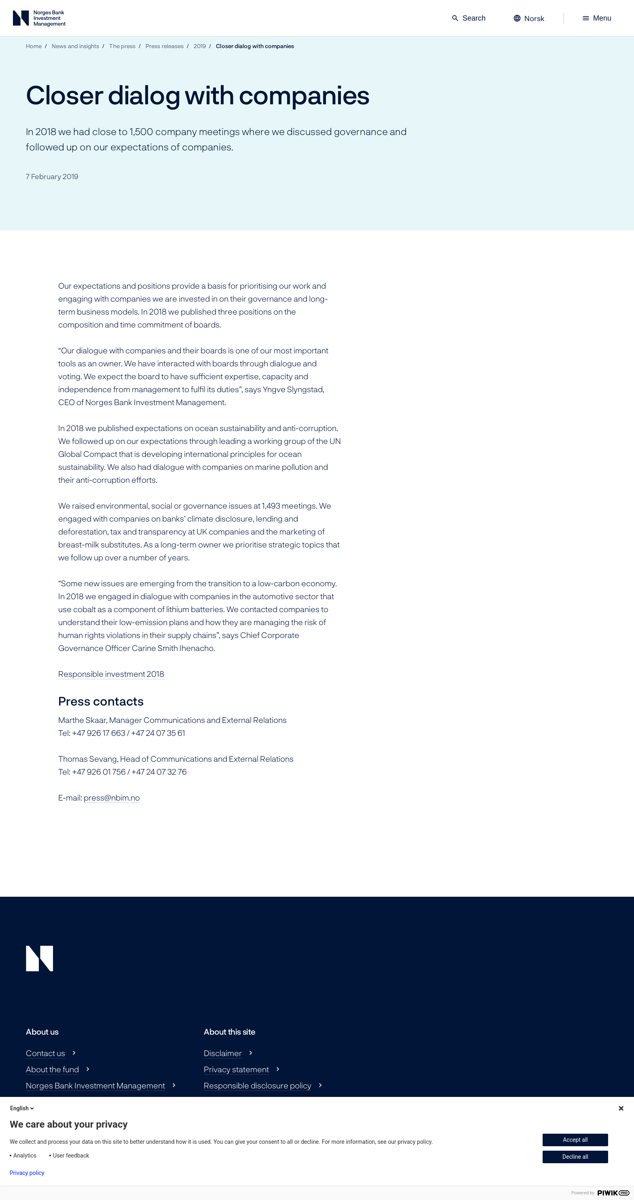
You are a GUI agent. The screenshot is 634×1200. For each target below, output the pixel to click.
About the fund (52, 1069)
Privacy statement (236, 1069)
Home (34, 45)
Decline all (575, 1157)
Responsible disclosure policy (257, 1085)
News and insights (75, 45)
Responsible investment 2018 (111, 673)
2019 (200, 45)
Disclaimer (223, 1053)
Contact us (45, 1053)
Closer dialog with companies (255, 45)
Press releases (165, 45)
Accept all (575, 1140)
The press (122, 45)
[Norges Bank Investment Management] (39, 20)
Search (468, 18)
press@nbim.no (112, 797)
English (22, 1108)
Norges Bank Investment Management (95, 1085)
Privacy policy (27, 1173)
